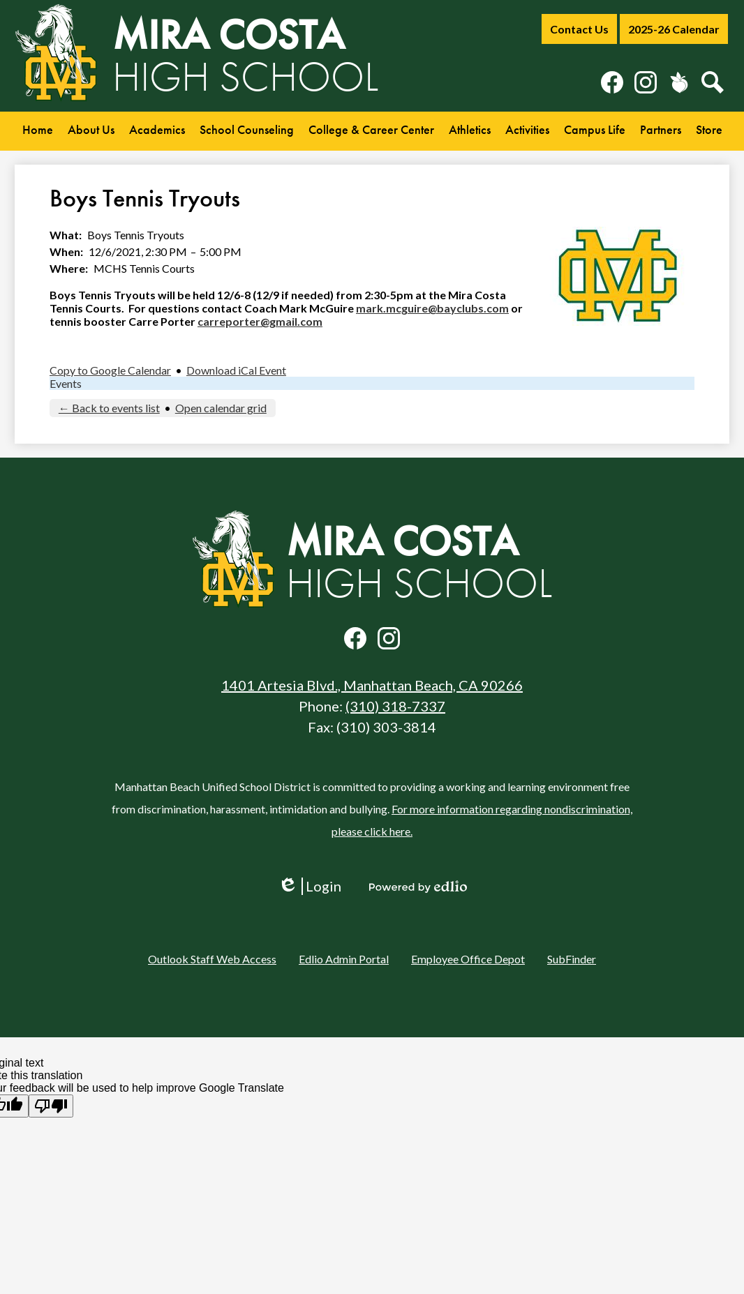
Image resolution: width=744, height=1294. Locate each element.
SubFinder (571, 958)
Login (309, 886)
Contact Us (579, 29)
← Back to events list (109, 407)
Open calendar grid (221, 407)
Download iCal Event (236, 370)
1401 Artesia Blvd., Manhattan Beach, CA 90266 (372, 685)
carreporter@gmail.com (260, 321)
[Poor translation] (51, 1106)
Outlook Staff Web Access (212, 958)
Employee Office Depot (468, 958)
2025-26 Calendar (674, 29)
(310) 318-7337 (395, 706)
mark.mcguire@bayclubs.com (432, 308)
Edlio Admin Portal (344, 958)
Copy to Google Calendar (110, 370)
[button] (91, 131)
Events (66, 383)
